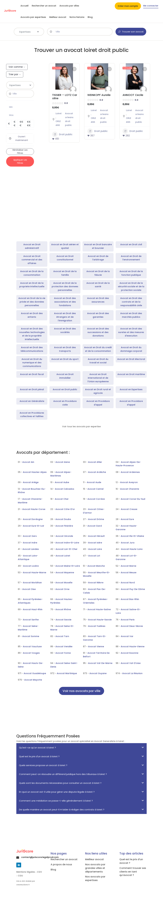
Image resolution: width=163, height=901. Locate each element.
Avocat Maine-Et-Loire (67, 565)
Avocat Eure (127, 519)
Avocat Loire (95, 549)
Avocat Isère (95, 542)
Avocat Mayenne (65, 572)
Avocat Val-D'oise (131, 663)
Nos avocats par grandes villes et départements (95, 868)
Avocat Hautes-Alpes (35, 472)
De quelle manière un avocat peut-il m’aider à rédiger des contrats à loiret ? (61, 809)
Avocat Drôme (96, 519)
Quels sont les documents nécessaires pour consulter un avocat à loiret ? (60, 783)
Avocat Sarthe (31, 619)
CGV (39, 871)
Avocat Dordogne (33, 519)
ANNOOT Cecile (133, 95)
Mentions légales (25, 871)
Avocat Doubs (63, 519)
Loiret (59, 113)
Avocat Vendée (63, 646)
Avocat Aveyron (129, 482)
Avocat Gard (94, 525)
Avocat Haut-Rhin (32, 609)
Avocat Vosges (31, 652)
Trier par (13, 74)
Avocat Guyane (98, 673)
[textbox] (29, 31)
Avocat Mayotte (33, 679)
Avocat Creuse (129, 509)
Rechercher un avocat (44, 5)
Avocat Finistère (64, 525)
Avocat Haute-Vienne (132, 646)
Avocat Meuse (128, 572)
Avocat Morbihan (32, 582)
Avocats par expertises (33, 17)
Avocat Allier (95, 462)
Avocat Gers (30, 536)
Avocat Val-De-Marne (100, 663)
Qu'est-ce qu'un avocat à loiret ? (37, 747)
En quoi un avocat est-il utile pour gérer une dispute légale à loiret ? (57, 791)
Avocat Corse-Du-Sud (133, 498)
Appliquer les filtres (20, 161)
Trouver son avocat (131, 31)
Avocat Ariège (31, 482)
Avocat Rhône (63, 609)
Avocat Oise (29, 589)
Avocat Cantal (95, 488)
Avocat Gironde (64, 536)
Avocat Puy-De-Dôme (133, 589)
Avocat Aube (62, 482)
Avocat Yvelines (96, 626)
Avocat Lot (94, 555)
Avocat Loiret (63, 555)
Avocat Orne (62, 589)
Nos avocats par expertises (95, 878)
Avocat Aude (94, 482)
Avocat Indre (30, 542)
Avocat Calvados (64, 488)
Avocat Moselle (63, 582)
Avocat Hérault (96, 536)
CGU (20, 875)
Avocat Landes (30, 549)
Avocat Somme (30, 636)
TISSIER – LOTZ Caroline (64, 96)
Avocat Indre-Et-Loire (67, 542)
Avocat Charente (129, 488)
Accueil (24, 5)
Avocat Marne (128, 565)
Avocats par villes (69, 5)
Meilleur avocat (57, 17)
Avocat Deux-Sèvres (132, 626)
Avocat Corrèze (96, 498)
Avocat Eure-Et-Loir (33, 525)
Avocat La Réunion (132, 673)
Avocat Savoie (63, 619)
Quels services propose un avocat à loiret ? (43, 765)
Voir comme (16, 66)
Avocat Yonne (63, 652)
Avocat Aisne (62, 462)
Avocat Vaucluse (32, 646)
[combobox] (29, 31)
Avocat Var (127, 636)
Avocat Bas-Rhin (130, 599)
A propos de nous (61, 864)
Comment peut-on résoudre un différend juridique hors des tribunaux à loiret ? (63, 774)
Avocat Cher (62, 498)
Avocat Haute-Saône (99, 609)
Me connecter (150, 6)
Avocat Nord (128, 582)
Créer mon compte (128, 6)
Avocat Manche (96, 565)
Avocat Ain (28, 462)
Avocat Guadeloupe (35, 673)
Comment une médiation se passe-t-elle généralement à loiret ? (56, 800)
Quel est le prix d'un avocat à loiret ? (39, 756)
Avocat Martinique (67, 673)
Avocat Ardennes (130, 472)
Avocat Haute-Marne (34, 572)
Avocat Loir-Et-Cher (66, 549)
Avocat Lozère (31, 565)
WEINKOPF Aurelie (99, 95)
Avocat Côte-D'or (65, 509)
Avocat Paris (128, 619)
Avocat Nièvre (95, 582)
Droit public (62, 134)
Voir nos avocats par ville (81, 691)
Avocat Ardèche (97, 472)
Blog (90, 17)
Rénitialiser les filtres (20, 151)
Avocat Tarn (62, 636)
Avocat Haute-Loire (131, 549)
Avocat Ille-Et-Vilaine (132, 536)
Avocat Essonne (129, 652)
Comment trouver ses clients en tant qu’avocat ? (132, 871)
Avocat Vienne (96, 646)
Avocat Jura (127, 542)
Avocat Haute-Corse (33, 509)
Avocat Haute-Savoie (100, 619)
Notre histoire (77, 17)
